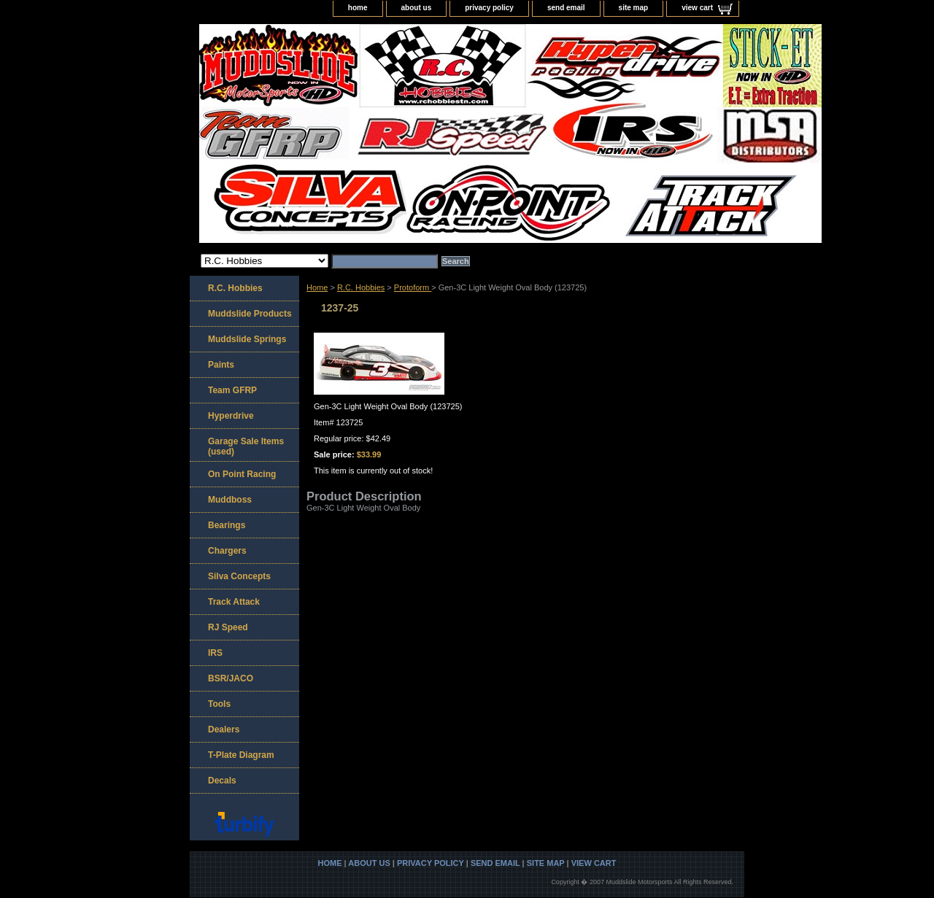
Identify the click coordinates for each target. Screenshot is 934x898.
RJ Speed (228, 627)
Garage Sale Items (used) (246, 446)
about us (416, 8)
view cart (697, 8)
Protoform (412, 287)
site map (634, 8)
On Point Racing (242, 474)
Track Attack (234, 602)
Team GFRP (232, 390)
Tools (219, 704)
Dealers (223, 729)
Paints (221, 365)
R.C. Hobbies (361, 287)
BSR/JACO (230, 678)
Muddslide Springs (247, 339)
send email (566, 8)
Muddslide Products (250, 314)
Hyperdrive (231, 416)
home (358, 8)
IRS (215, 653)
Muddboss (230, 500)
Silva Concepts (239, 576)
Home (317, 287)
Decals (222, 780)
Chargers (227, 551)
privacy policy (489, 8)
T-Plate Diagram (241, 755)
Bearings (226, 525)
